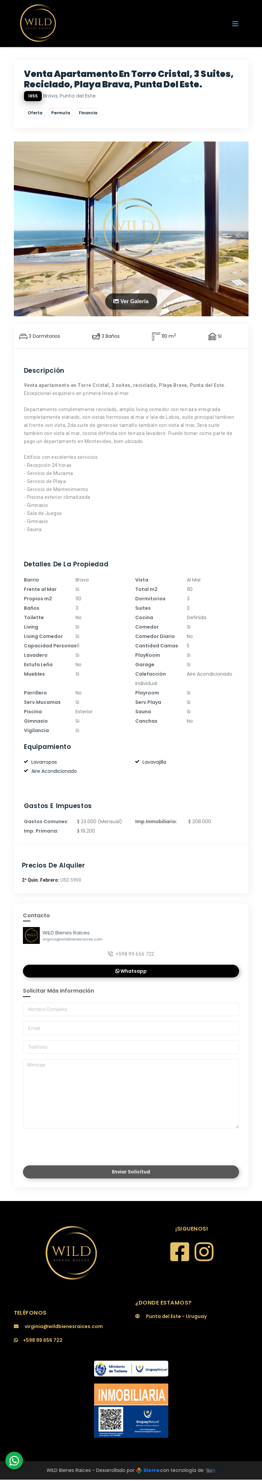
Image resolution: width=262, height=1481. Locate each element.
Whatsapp (131, 971)
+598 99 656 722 (131, 954)
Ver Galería (130, 301)
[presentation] (70, 1145)
